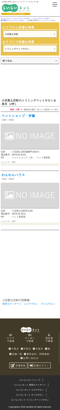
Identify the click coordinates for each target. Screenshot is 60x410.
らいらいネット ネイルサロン (30, 395)
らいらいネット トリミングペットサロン (30, 400)
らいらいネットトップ (30, 380)
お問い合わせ (29, 358)
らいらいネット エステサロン (30, 390)
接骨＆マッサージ (12, 303)
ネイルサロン (48, 303)
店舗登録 (18, 365)
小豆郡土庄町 (11, 34)
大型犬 (38, 348)
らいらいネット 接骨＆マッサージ (30, 385)
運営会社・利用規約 (37, 354)
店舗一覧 (15, 354)
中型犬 (26, 348)
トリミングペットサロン (17, 49)
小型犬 (14, 348)
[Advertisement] (30, 81)
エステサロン (31, 303)
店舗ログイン (39, 365)
